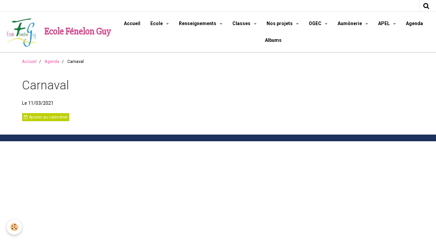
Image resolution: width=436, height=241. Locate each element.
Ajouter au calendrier (46, 117)
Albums (273, 40)
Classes (241, 23)
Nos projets (280, 23)
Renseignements (198, 23)
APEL (384, 23)
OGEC (315, 23)
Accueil (132, 23)
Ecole (157, 23)
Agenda (414, 23)
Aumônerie (350, 23)
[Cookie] (14, 227)
